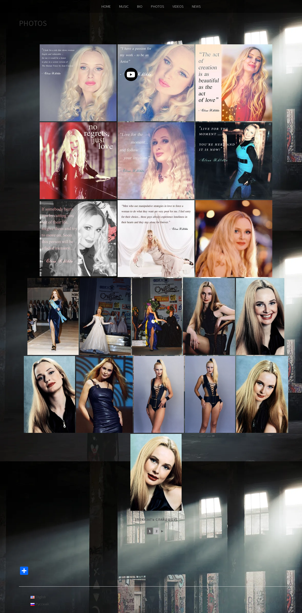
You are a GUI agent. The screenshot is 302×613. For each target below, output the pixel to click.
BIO (139, 6)
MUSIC (124, 6)
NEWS (196, 6)
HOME (106, 6)
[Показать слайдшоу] (156, 519)
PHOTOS (157, 6)
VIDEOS (177, 6)
